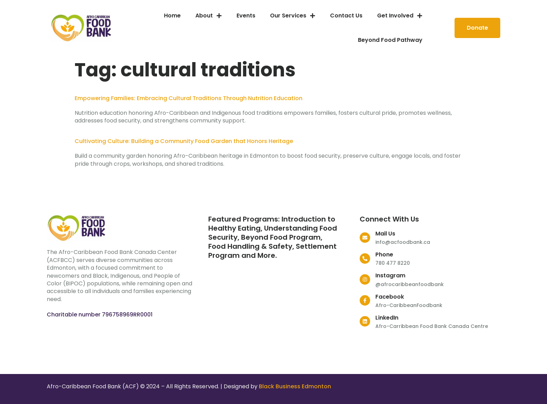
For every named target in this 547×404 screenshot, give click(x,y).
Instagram (390, 275)
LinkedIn (386, 318)
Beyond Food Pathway (390, 40)
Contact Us (346, 16)
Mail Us (385, 234)
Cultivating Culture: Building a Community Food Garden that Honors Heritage (184, 141)
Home (172, 16)
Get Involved (399, 15)
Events (246, 16)
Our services (292, 15)
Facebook (389, 297)
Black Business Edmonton (295, 386)
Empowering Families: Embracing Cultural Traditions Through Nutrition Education (188, 98)
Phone (384, 254)
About (208, 15)
